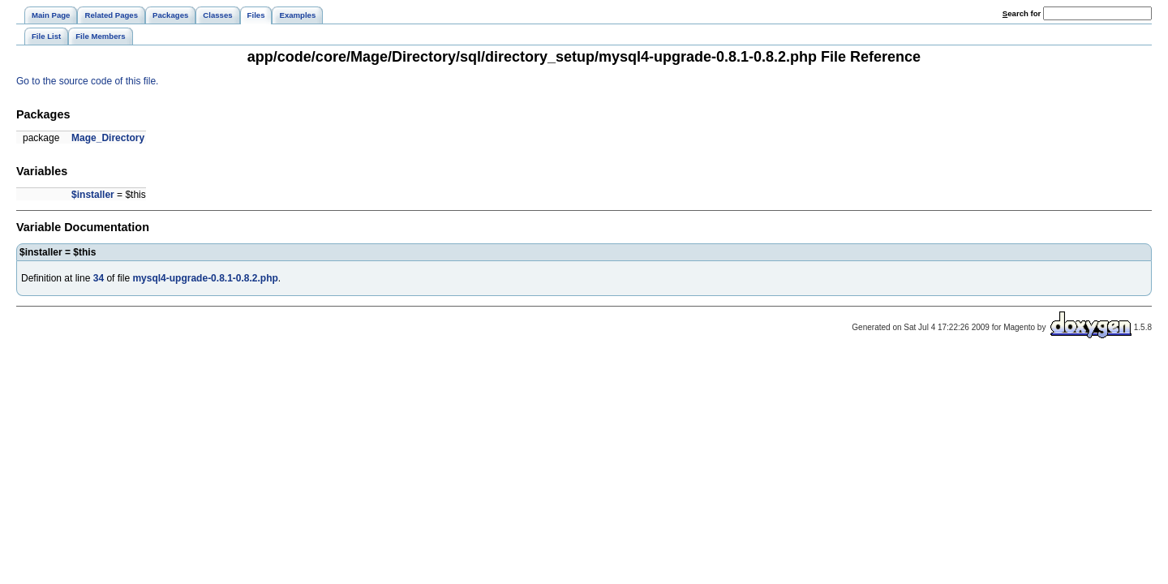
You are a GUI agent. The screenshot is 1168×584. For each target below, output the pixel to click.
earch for (1021, 13)
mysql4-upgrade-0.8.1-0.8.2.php (204, 278)
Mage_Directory (107, 138)
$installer (92, 194)
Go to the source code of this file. (87, 81)
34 (98, 278)
